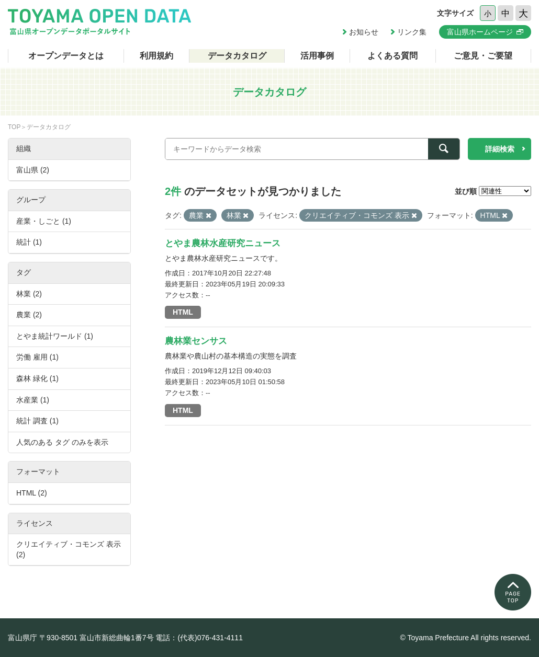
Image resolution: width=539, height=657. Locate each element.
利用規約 (156, 55)
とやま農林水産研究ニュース (222, 243)
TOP (14, 127)
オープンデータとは (66, 55)
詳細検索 (499, 149)
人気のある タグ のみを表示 (62, 442)
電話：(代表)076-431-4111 (199, 637)
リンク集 (411, 32)
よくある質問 (392, 55)
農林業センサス (196, 341)
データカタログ (237, 55)
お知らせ (363, 32)
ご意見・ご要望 (483, 55)
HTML (183, 312)
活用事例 (317, 55)
